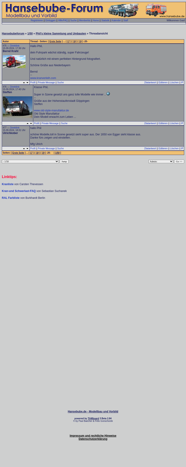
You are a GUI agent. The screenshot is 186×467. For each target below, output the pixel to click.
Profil (33, 82)
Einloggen (50, 20)
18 (74, 41)
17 (68, 41)
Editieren (163, 82)
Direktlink (14, 46)
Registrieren (37, 20)
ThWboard (93, 418)
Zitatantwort (150, 82)
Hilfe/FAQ (63, 20)
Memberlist (84, 20)
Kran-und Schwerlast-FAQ (19, 191)
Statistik (105, 20)
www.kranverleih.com (43, 78)
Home (96, 20)
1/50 (30, 33)
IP (182, 82)
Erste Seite (55, 41)
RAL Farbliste (11, 197)
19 (80, 41)
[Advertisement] (93, 235)
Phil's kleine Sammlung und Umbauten (61, 33)
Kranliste (7, 184)
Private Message (46, 82)
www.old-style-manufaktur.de (51, 110)
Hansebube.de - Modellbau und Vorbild (93, 411)
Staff (125, 20)
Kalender (116, 20)
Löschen (174, 82)
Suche (73, 20)
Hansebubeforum (13, 33)
